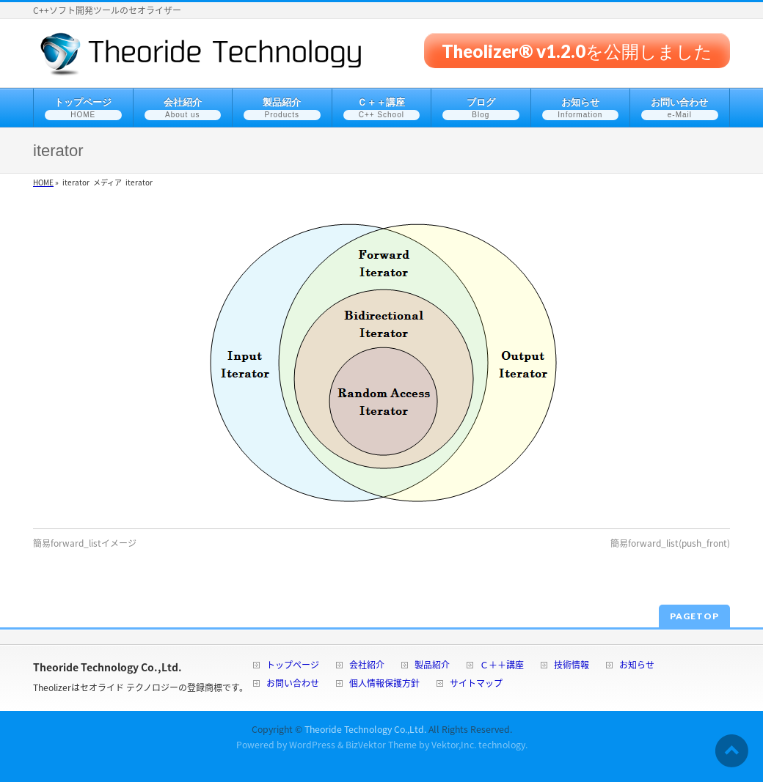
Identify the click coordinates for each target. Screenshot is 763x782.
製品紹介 (432, 665)
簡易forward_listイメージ (84, 543)
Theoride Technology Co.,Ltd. (365, 729)
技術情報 (571, 665)
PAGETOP (694, 616)
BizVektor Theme (381, 744)
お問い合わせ (292, 684)
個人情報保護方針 (384, 684)
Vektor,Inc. (453, 744)
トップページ (292, 665)
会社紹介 (366, 665)
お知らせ (636, 665)
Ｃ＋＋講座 (502, 665)
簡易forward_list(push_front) (670, 543)
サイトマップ (476, 684)
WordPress (312, 744)
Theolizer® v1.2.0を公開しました (577, 50)
